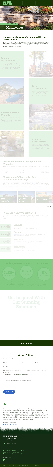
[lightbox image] (9, 318)
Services (20, 2)
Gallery (25, 2)
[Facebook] (4, 460)
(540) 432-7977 (13, 443)
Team (22, 452)
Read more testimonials (10, 424)
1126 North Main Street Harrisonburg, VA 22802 (11, 439)
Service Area (15, 453)
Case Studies (32, 2)
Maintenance (24, 374)
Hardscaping (16, 374)
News (42, 2)
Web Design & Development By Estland (30, 465)
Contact (47, 2)
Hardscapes (6, 452)
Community (24, 453)
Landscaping (7, 374)
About (37, 2)
